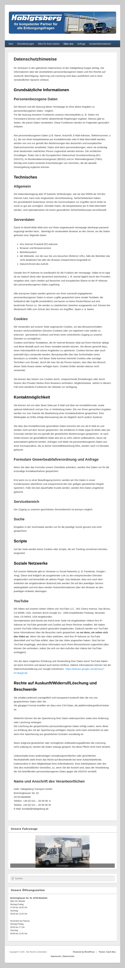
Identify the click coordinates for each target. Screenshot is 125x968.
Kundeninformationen (100, 44)
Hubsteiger (62, 865)
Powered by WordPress (84, 952)
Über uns (68, 44)
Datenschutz (68, 956)
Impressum (56, 956)
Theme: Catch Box (107, 952)
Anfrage (81, 44)
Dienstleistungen (25, 44)
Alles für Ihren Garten (49, 44)
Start (10, 44)
